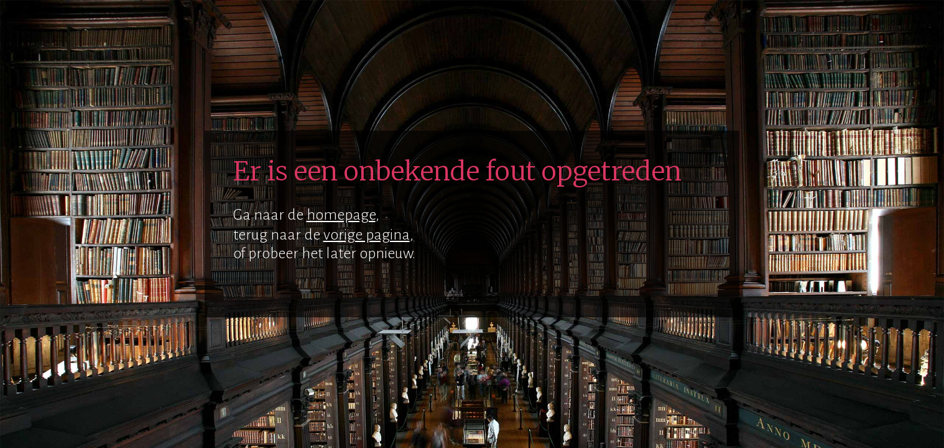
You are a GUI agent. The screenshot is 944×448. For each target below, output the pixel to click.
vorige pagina (366, 234)
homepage (341, 215)
